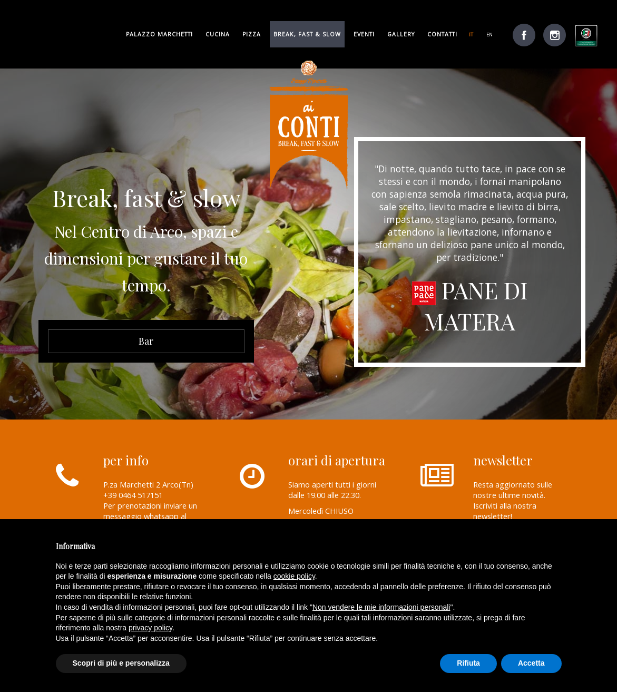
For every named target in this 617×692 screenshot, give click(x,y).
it (471, 34)
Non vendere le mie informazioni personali (381, 607)
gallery (401, 34)
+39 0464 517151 (133, 495)
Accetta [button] (531, 663)
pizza (251, 34)
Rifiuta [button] (468, 663)
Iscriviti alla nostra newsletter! (504, 510)
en (489, 34)
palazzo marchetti (159, 34)
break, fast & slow (307, 34)
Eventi (364, 34)
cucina (217, 34)
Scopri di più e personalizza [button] (121, 663)
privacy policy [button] (150, 627)
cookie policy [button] (294, 576)
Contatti (442, 34)
